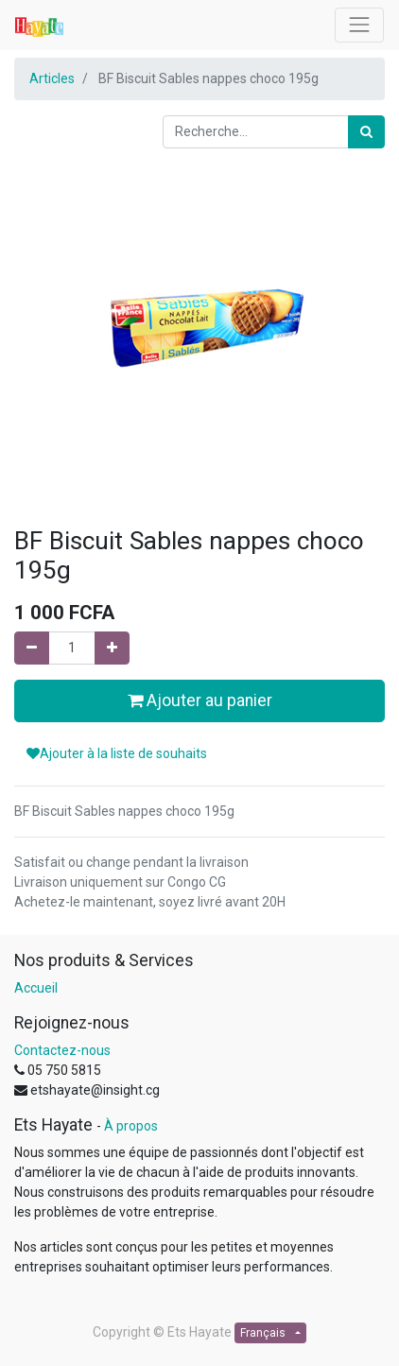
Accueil (36, 987)
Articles (52, 78)
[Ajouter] (112, 648)
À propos (131, 1125)
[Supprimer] (31, 648)
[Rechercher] (366, 131)
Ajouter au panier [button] (200, 700)
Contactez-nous (62, 1050)
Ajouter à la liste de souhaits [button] (116, 753)
